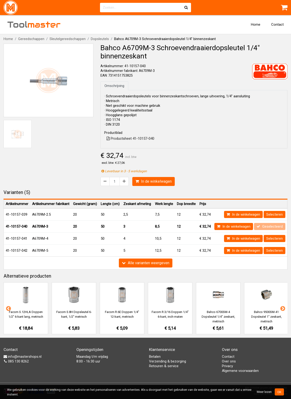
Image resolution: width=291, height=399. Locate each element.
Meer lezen (264, 392)
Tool (34, 24)
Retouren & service (164, 366)
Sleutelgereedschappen (68, 39)
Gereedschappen (31, 39)
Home (255, 24)
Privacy (227, 366)
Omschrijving (114, 86)
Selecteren (274, 214)
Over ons (229, 361)
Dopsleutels (100, 39)
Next (282, 308)
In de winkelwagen (153, 181)
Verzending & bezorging (167, 361)
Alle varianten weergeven (145, 263)
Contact (277, 24)
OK (279, 392)
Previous (8, 308)
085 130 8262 (16, 361)
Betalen (155, 356)
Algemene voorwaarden (240, 371)
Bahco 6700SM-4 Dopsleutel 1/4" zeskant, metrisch (218, 316)
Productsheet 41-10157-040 (130, 138)
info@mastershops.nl (23, 356)
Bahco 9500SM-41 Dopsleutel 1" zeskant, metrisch (266, 316)
